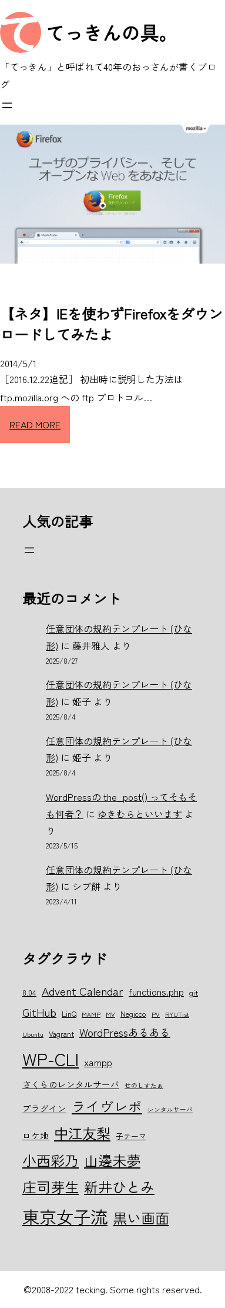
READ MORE (35, 424)
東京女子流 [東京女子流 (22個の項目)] (65, 1216)
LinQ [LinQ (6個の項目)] (69, 1013)
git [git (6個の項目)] (193, 992)
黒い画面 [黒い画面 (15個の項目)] (141, 1217)
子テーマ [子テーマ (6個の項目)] (131, 1135)
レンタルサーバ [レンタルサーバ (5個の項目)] (170, 1109)
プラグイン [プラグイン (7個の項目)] (44, 1108)
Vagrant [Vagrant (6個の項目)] (61, 1033)
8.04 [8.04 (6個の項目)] (29, 992)
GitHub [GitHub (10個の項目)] (39, 1012)
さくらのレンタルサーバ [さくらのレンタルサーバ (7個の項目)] (70, 1084)
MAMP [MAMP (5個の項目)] (91, 1014)
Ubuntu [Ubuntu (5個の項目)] (32, 1034)
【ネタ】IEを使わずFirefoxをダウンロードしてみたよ (111, 323)
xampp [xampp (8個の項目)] (98, 1062)
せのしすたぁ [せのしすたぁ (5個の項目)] (144, 1085)
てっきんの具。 (111, 32)
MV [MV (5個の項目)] (110, 1014)
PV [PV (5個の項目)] (156, 1014)
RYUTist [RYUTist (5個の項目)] (177, 1014)
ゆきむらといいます (140, 814)
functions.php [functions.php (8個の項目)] (156, 991)
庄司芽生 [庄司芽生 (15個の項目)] (50, 1186)
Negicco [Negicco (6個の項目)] (133, 1013)
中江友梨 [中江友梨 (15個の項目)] (82, 1133)
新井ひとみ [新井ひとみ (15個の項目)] (119, 1186)
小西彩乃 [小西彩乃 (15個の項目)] (50, 1160)
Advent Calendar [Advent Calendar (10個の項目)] (82, 991)
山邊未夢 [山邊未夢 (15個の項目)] (112, 1160)
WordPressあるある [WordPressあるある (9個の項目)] (124, 1032)
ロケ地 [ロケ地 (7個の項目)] (35, 1135)
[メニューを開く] (7, 105)
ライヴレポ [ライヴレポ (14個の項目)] (107, 1106)
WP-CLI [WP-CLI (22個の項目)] (50, 1058)
